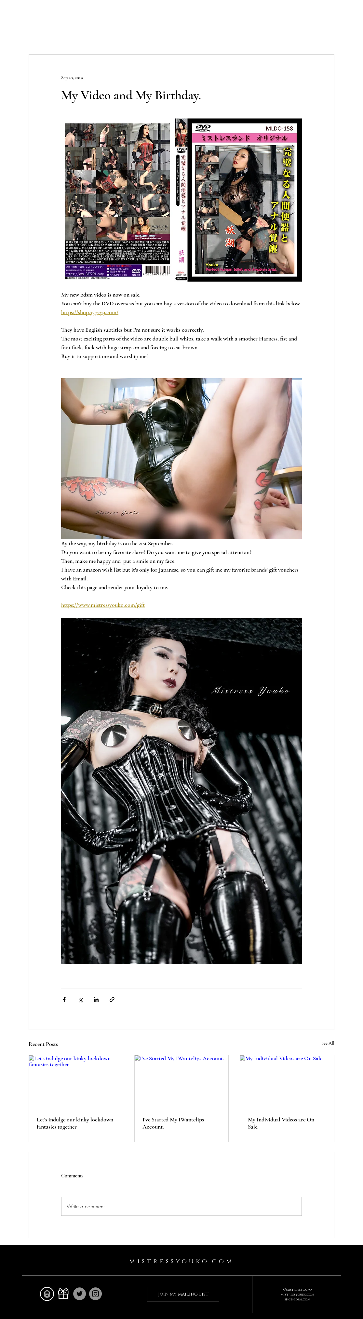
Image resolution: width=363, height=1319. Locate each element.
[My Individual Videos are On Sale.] (287, 1081)
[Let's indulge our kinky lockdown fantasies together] (76, 1081)
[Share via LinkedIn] (96, 999)
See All (327, 1043)
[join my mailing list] (183, 1294)
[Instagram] (95, 1293)
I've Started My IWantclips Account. (173, 1123)
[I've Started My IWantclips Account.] (182, 1081)
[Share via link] (112, 999)
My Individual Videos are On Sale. (281, 1123)
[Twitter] (79, 1293)
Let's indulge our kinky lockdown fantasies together (75, 1123)
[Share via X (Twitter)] (80, 999)
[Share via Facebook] (64, 999)
